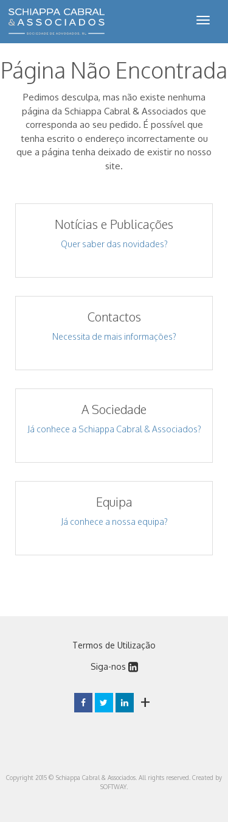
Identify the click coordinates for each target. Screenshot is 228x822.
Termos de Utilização (114, 645)
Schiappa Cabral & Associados (57, 22)
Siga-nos (114, 666)
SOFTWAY (113, 786)
